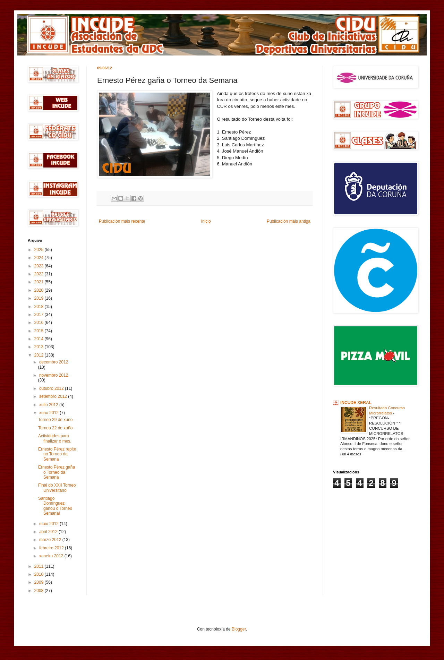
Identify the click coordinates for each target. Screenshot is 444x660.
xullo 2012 (49, 404)
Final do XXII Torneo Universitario (57, 487)
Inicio (206, 221)
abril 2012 (49, 531)
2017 (39, 314)
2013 (39, 346)
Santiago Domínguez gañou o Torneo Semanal (55, 506)
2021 (39, 282)
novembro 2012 (53, 375)
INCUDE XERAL (356, 402)
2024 (39, 257)
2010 (39, 574)
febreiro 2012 (52, 548)
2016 (39, 322)
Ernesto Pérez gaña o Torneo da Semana (56, 472)
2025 (39, 249)
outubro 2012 (52, 388)
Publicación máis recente (122, 221)
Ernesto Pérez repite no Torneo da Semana (57, 454)
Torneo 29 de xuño (55, 419)
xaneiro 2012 (52, 556)
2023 (39, 266)
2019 (39, 298)
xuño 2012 (49, 412)
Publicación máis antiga (288, 221)
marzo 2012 (50, 539)
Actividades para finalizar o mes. (54, 438)
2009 (39, 582)
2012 (39, 355)
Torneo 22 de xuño (55, 428)
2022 (39, 274)
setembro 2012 (53, 396)
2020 (39, 290)
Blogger (239, 629)
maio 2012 (49, 523)
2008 (39, 590)
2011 (39, 566)
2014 (39, 338)
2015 (39, 330)
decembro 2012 (53, 362)
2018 (39, 306)
